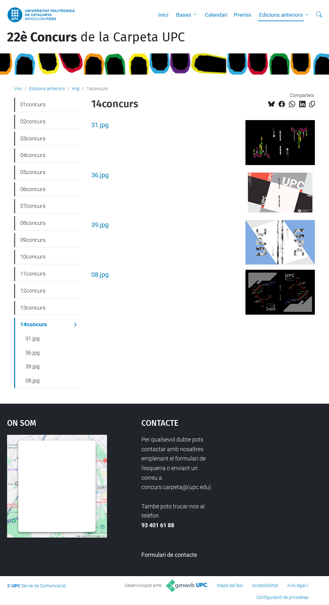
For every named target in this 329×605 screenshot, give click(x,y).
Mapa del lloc (230, 585)
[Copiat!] (312, 104)
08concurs (33, 223)
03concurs (33, 138)
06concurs (33, 189)
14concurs (33, 324)
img (75, 88)
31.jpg (100, 125)
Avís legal (296, 585)
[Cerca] (319, 15)
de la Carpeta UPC (96, 37)
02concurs (33, 121)
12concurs (33, 290)
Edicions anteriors (281, 15)
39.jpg (100, 225)
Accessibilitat (265, 585)
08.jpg (100, 274)
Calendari (216, 15)
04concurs (33, 155)
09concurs (33, 240)
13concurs (33, 307)
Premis (242, 15)
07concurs (33, 206)
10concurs (33, 256)
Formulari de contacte (169, 554)
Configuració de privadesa (282, 597)
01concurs (33, 104)
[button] (196, 15)
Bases (183, 15)
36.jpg (100, 175)
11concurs (33, 273)
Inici (163, 15)
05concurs (33, 172)
